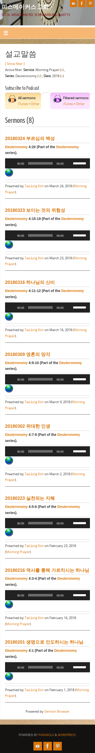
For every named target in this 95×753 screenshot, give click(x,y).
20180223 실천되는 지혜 (30, 498)
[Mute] (69, 163)
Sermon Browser (56, 711)
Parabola (46, 735)
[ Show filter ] (15, 64)
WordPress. (67, 735)
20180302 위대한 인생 (27, 426)
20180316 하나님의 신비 (30, 282)
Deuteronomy (16, 147)
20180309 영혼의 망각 (27, 354)
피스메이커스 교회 (25, 7)
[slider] (40, 163)
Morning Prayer (18, 552)
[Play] (11, 163)
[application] (47, 163)
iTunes (23, 104)
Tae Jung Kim (34, 186)
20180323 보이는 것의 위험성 (35, 210)
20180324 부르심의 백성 (30, 138)
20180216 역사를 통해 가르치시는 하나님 (47, 570)
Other (35, 104)
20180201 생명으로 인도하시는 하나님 (44, 642)
